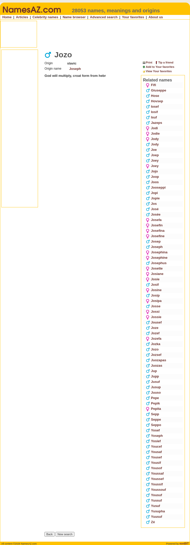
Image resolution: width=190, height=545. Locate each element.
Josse (153, 306)
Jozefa (153, 338)
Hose (152, 96)
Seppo (153, 425)
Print (147, 62)
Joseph (75, 69)
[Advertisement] (95, 34)
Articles (22, 17)
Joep (152, 155)
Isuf (151, 117)
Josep (153, 241)
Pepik (153, 403)
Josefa (154, 220)
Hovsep (154, 101)
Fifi (151, 85)
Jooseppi (156, 187)
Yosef (153, 430)
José (152, 209)
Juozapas (156, 360)
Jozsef (153, 355)
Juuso (153, 392)
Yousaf (154, 452)
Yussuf (154, 500)
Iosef (152, 106)
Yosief (153, 441)
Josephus (156, 263)
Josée (153, 214)
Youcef (154, 446)
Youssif (154, 484)
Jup (151, 371)
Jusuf (153, 382)
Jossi (152, 311)
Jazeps (154, 123)
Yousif (153, 463)
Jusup (153, 387)
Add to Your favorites (158, 67)
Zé (150, 522)
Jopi (152, 193)
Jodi (152, 128)
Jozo (152, 349)
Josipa (154, 301)
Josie (152, 279)
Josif (152, 285)
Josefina (155, 231)
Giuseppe (156, 90)
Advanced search (104, 17)
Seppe (153, 419)
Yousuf (154, 495)
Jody (152, 139)
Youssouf (156, 490)
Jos (151, 204)
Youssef (155, 479)
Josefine (155, 236)
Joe (151, 150)
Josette (154, 268)
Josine (154, 290)
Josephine (156, 258)
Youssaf (155, 473)
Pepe (152, 398)
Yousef (154, 457)
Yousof (154, 468)
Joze (152, 328)
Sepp (152, 414)
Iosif (152, 112)
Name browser (74, 17)
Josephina (156, 252)
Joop (152, 177)
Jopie (153, 198)
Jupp (152, 376)
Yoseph (154, 436)
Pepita (153, 409)
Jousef (154, 322)
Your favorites (133, 17)
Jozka (153, 344)
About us (155, 17)
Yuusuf (154, 517)
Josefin (154, 225)
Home (7, 17)
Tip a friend (164, 62)
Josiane (154, 274)
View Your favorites (157, 71)
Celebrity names (45, 17)
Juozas (154, 365)
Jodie (153, 133)
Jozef (152, 333)
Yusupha (155, 511)
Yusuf (153, 506)
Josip (153, 295)
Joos (152, 182)
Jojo (152, 171)
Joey (152, 160)
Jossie (153, 317)
